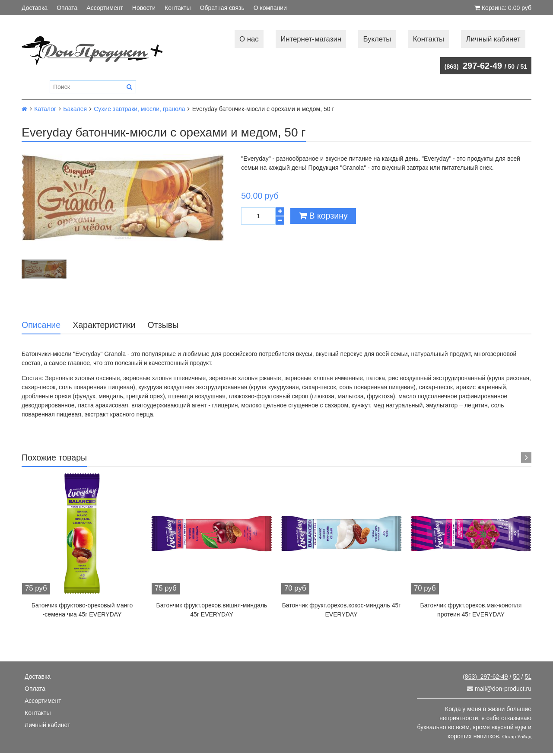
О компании (270, 8)
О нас (249, 39)
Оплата (67, 8)
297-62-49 (473, 65)
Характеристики (104, 325)
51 (523, 66)
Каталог (45, 109)
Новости (144, 8)
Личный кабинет (493, 39)
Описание (41, 325)
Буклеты (377, 39)
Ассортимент (104, 8)
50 (511, 66)
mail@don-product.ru (499, 688)
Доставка (35, 8)
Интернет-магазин (310, 39)
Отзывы (162, 325)
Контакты (178, 8)
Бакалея (75, 109)
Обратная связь (222, 8)
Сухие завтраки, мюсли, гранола (139, 109)
